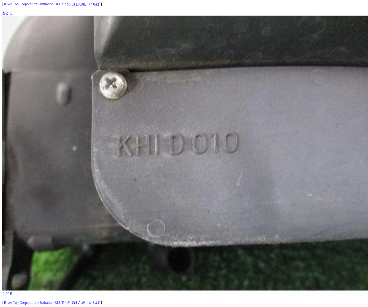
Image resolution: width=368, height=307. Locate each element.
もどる (7, 13)
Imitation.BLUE (52, 4)
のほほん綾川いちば (83, 4)
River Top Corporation (20, 4)
